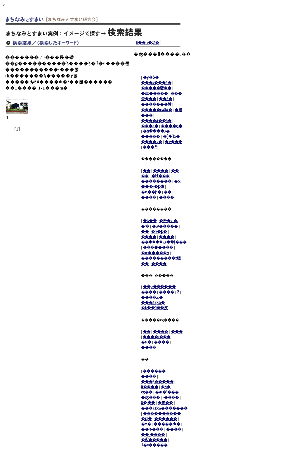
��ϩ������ (159, 287)
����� (150, 136)
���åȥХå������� (164, 408)
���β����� (157, 381)
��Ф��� (152, 429)
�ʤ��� (150, 397)
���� (160, 170)
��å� (165, 99)
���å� (149, 126)
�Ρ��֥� (173, 142)
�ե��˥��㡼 (154, 308)
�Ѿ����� (154, 440)
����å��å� (156, 120)
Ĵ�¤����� (154, 445)
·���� (171, 397)
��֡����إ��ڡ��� (164, 242)
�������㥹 (156, 104)
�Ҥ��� (160, 176)
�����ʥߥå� (156, 110)
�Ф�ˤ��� (166, 392)
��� (176, 331)
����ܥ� (152, 297)
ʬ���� (149, 387)
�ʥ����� (154, 93)
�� (146, 170)
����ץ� (151, 142)
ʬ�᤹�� (148, 402)
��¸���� (153, 434)
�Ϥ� (146, 419)
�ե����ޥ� (156, 131)
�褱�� (165, 402)
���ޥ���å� (156, 82)
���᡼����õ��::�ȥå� (147, 42)
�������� (156, 181)
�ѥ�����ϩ (155, 253)
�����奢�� (156, 88)
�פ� (146, 424)
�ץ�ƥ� (151, 77)
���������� (162, 413)
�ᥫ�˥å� (171, 136)
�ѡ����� (165, 226)
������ (154, 371)
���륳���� (158, 247)
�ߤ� (166, 387)
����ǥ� (171, 126)
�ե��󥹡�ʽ (150, 221)
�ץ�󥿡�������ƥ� (159, 231)
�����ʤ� (167, 424)
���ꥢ (150, 147)
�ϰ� (146, 342)
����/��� (157, 337)
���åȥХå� (153, 302)
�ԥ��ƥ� (151, 192)
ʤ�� (146, 392)
